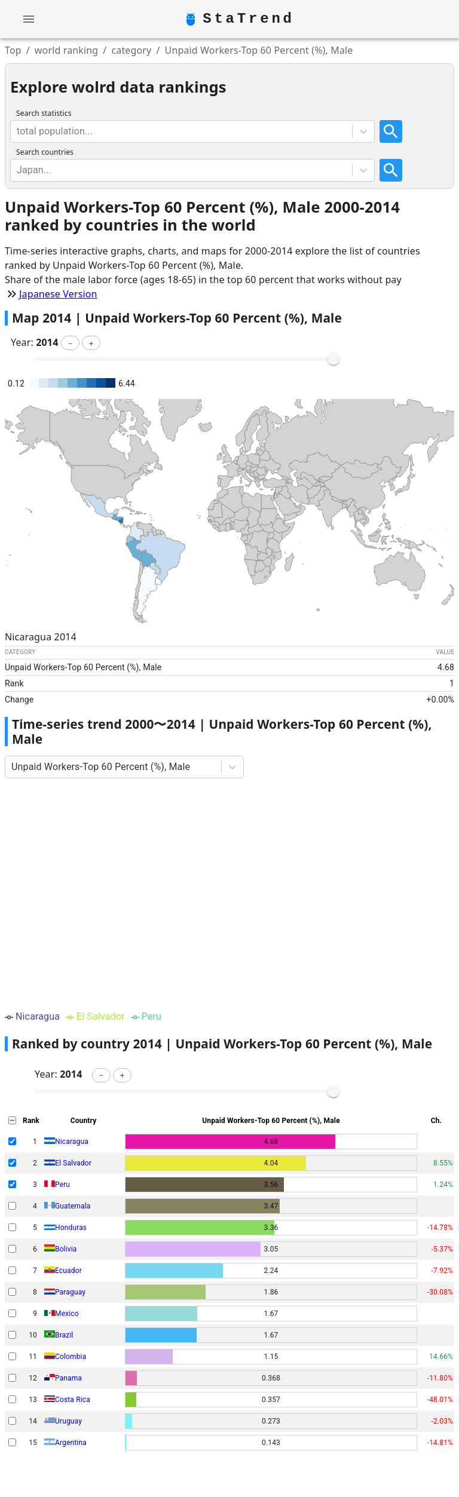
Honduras (71, 1227)
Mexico (67, 1313)
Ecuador (68, 1270)
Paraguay (70, 1292)
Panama (68, 1378)
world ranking (67, 50)
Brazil (64, 1335)
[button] (70, 343)
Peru (62, 1184)
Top (13, 50)
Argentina (71, 1442)
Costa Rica (72, 1399)
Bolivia (65, 1249)
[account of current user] (28, 19)
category (131, 50)
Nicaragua (71, 1141)
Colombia (70, 1356)
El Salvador (73, 1163)
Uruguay (68, 1421)
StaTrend (249, 19)
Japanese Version (58, 293)
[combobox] (18, 131)
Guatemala (72, 1206)
